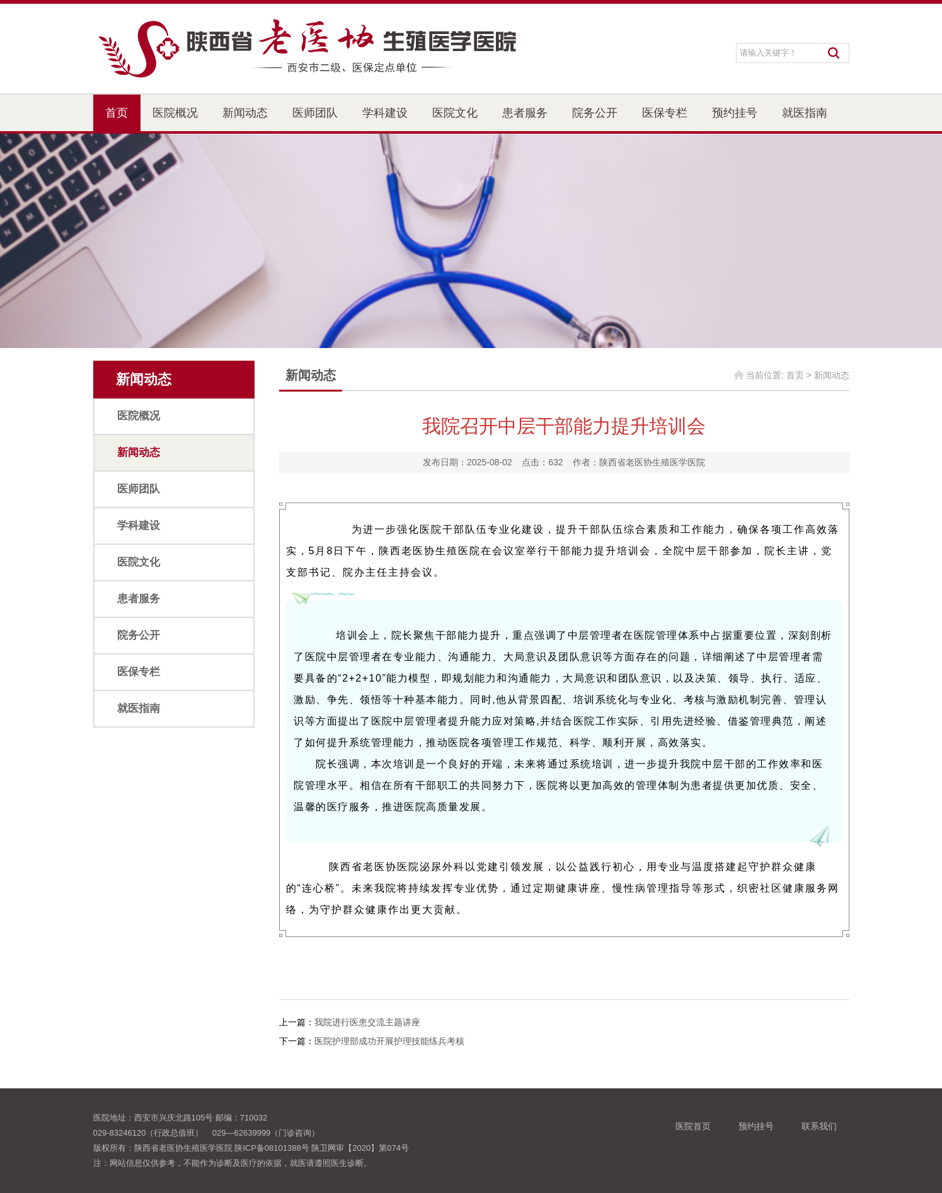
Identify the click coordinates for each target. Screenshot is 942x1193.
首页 (116, 113)
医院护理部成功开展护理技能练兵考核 (389, 1041)
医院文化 (455, 113)
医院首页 (693, 1126)
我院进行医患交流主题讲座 (367, 1022)
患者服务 (525, 113)
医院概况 (175, 113)
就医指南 (804, 113)
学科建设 (385, 113)
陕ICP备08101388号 (271, 1148)
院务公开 (594, 113)
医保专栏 (664, 113)
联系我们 (819, 1126)
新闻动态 (245, 113)
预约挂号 (734, 113)
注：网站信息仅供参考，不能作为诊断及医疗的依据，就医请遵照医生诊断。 (232, 1163)
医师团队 (315, 113)
